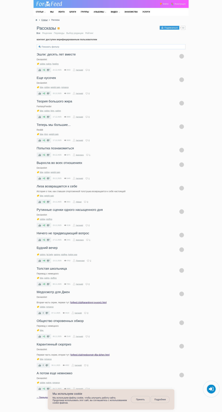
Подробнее (160, 399)
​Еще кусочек (46, 78)
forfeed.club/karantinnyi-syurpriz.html (88, 302)
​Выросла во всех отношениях (59, 163)
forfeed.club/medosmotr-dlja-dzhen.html (89, 355)
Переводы (59, 33)
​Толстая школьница (52, 268)
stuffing (49, 219)
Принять (140, 399)
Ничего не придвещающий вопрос (63, 233)
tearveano (80, 155)
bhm (52, 111)
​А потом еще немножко (54, 373)
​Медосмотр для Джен (53, 292)
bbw (41, 87)
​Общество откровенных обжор (60, 321)
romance (65, 87)
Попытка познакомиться (55, 148)
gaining (57, 254)
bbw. (42, 330)
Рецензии (47, 33)
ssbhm (58, 111)
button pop (72, 254)
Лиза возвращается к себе (57, 186)
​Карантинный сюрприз (54, 344)
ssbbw (42, 64)
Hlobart (78, 202)
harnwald (79, 70)
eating (48, 64)
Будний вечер (47, 248)
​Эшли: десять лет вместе (56, 54)
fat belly (50, 254)
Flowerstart (80, 261)
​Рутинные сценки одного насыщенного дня (70, 209)
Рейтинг (89, 33)
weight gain (55, 87)
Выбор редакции (74, 33)
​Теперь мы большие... (54, 125)
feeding (55, 64)
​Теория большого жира (54, 101)
